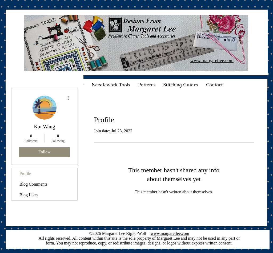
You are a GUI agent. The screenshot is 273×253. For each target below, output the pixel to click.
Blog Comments (33, 184)
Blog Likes (28, 195)
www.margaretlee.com (170, 233)
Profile (25, 173)
